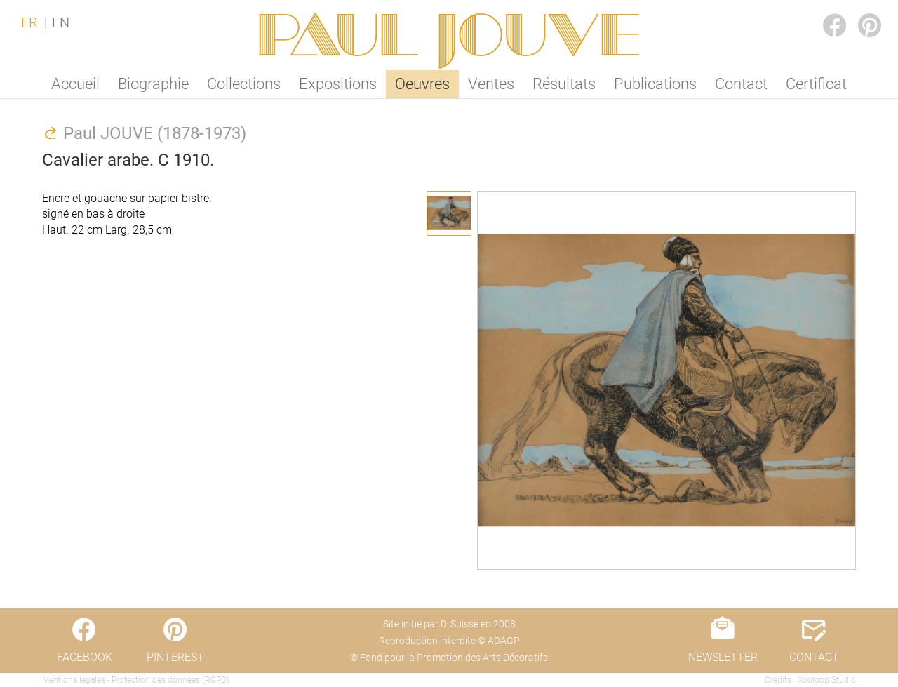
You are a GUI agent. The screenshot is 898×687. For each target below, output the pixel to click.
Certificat (816, 84)
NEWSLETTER (723, 657)
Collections (244, 84)
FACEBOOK (823, 11)
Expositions (338, 84)
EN (60, 22)
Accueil (75, 84)
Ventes (491, 84)
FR (29, 22)
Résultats (564, 84)
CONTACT (814, 657)
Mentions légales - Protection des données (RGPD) (135, 680)
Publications (655, 84)
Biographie (153, 84)
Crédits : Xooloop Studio (810, 680)
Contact (741, 84)
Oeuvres (422, 84)
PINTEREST (859, 11)
